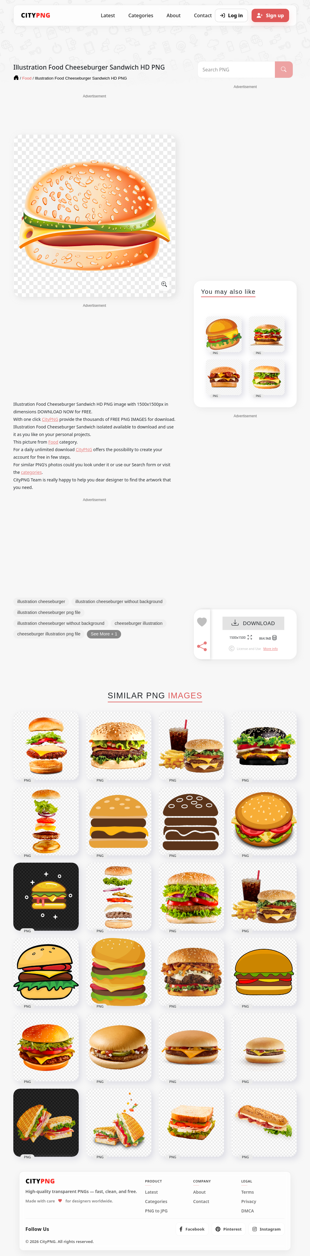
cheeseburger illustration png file (49, 633)
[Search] (284, 69)
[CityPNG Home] (36, 15)
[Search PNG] (236, 69)
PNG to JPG (156, 1211)
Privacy (248, 1201)
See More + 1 (104, 633)
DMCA (247, 1211)
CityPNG (50, 419)
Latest (108, 15)
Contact (201, 1201)
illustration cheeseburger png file (49, 612)
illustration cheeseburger (41, 601)
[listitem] (192, 1229)
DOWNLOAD (253, 623)
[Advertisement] (94, 114)
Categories (140, 15)
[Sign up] (270, 15)
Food (53, 442)
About (173, 15)
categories (31, 472)
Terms (247, 1192)
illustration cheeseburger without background (119, 601)
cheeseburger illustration (139, 623)
